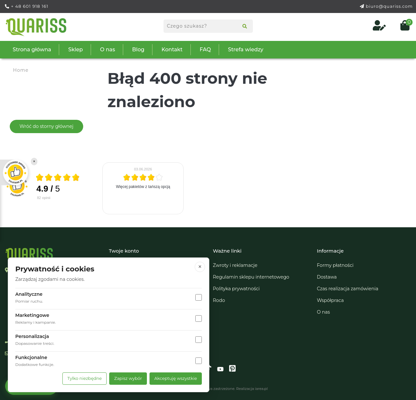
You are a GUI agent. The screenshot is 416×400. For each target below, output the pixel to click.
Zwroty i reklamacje (235, 265)
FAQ (205, 49)
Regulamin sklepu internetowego (251, 277)
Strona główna (32, 49)
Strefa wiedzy (246, 49)
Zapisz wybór (128, 378)
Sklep (75, 49)
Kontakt (172, 49)
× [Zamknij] (200, 266)
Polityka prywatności (236, 289)
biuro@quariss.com (389, 6)
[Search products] (208, 26)
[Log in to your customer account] (380, 27)
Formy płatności (335, 265)
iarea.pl (261, 388)
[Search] (242, 27)
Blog (138, 49)
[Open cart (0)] (402, 27)
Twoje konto (124, 251)
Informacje (330, 251)
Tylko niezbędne (84, 378)
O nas (107, 49)
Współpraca (330, 300)
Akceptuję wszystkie (175, 378)
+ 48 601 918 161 (29, 6)
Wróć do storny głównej (46, 126)
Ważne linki (227, 251)
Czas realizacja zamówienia (347, 289)
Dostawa (327, 277)
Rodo (219, 300)
